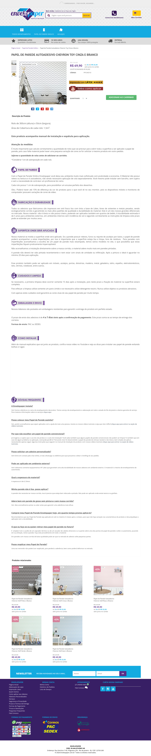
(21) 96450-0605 (81, 685)
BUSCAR (86, 15)
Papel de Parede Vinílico (30, 48)
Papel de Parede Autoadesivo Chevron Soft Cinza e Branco (63, 600)
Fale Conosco (80, 688)
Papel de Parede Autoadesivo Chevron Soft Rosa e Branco (104, 600)
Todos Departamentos (21, 31)
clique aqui (47, 412)
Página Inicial (15, 48)
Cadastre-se (59, 11)
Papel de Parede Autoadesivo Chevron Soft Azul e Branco (63, 650)
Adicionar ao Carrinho (121, 97)
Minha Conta (44, 685)
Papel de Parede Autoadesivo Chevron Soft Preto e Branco (22, 600)
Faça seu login (71, 11)
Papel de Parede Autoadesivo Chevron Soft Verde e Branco (22, 650)
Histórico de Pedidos (47, 687)
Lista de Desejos (46, 689)
